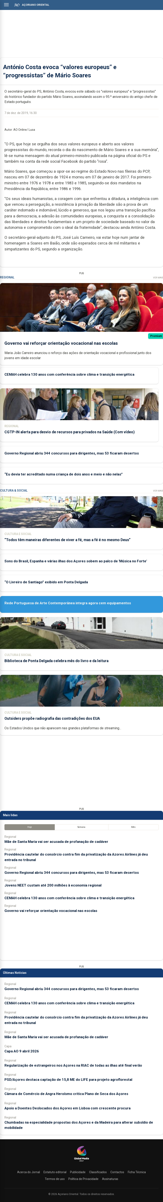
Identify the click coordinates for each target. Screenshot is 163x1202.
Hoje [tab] (29, 827)
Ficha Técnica (137, 1172)
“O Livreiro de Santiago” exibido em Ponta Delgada (46, 582)
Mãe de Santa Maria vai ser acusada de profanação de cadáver (56, 841)
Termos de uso (55, 1179)
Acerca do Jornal (28, 1172)
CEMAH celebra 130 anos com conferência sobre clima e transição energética (69, 374)
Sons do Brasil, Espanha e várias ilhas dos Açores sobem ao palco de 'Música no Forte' (75, 561)
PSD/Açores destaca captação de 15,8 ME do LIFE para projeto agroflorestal (68, 1079)
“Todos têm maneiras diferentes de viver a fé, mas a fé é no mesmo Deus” (67, 540)
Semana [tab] (81, 827)
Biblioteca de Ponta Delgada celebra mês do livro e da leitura (56, 661)
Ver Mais (158, 277)
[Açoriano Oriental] (81, 1162)
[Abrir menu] (6, 4)
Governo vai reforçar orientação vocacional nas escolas (61, 343)
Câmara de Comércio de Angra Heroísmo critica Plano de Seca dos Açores (66, 1094)
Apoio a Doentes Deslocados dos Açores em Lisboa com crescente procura (67, 1108)
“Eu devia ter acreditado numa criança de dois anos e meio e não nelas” (63, 474)
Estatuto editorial (55, 1172)
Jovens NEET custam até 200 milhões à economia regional (52, 885)
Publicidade (78, 1172)
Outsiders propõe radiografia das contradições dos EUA (52, 718)
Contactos (117, 1172)
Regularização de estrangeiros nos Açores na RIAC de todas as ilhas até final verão (73, 1065)
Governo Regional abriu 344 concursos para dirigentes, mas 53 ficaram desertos (71, 453)
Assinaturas (110, 1179)
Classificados (98, 1172)
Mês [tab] (133, 827)
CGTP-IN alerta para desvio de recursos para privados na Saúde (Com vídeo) (69, 432)
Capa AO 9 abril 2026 (21, 1051)
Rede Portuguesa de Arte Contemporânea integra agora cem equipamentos (67, 603)
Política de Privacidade (83, 1179)
